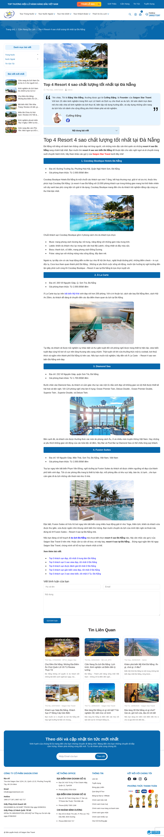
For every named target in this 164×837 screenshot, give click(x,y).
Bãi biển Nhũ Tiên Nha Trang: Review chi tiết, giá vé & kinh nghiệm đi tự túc (28, 105)
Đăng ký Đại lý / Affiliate (101, 796)
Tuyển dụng (96, 783)
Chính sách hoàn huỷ (100, 804)
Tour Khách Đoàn (81, 14)
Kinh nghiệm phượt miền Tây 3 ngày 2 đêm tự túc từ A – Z (28, 121)
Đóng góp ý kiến (98, 787)
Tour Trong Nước (27, 14)
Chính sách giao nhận (100, 813)
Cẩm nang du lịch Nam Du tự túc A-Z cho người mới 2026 (28, 81)
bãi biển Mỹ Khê (72, 294)
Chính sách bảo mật (99, 800)
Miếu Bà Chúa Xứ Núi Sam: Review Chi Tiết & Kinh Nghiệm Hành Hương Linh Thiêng (28, 113)
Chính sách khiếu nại (100, 817)
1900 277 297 (9, 800)
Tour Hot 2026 (63, 14)
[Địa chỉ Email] (82, 756)
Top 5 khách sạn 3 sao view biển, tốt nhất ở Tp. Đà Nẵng (75, 574)
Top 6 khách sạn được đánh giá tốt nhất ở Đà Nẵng (72, 566)
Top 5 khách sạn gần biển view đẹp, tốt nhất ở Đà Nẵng (74, 570)
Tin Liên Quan (102, 630)
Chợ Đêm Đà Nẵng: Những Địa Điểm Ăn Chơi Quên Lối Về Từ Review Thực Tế (62, 667)
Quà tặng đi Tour (98, 791)
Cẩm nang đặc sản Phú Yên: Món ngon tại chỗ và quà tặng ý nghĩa (28, 129)
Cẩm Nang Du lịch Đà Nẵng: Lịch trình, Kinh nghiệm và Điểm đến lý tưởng (100, 667)
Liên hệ (95, 779)
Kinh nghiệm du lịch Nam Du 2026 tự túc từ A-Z (28, 89)
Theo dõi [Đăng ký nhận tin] (101, 756)
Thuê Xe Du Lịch (99, 14)
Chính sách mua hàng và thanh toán (105, 808)
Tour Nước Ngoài (45, 14)
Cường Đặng (73, 115)
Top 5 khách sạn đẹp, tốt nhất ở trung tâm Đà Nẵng (72, 558)
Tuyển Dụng (149, 4)
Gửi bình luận (52, 621)
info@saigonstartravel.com (14, 792)
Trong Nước (10, 55)
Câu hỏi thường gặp (99, 821)
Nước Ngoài (10, 59)
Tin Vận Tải (9, 64)
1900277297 (154, 15)
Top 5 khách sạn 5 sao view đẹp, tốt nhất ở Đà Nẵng (73, 562)
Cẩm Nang (124, 4)
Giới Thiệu (112, 4)
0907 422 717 (20, 800)
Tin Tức (137, 4)
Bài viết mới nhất (16, 74)
